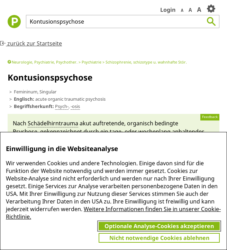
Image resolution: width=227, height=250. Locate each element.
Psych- (62, 106)
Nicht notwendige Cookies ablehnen (159, 238)
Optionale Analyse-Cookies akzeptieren (159, 226)
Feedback (210, 117)
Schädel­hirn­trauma (53, 123)
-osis (75, 106)
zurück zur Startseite (31, 43)
